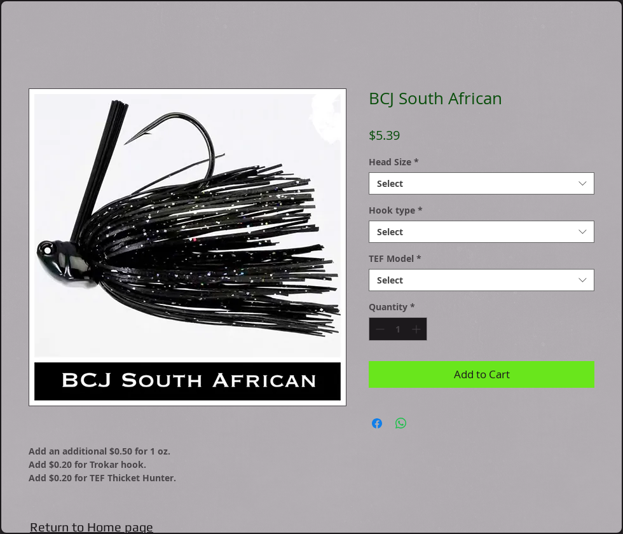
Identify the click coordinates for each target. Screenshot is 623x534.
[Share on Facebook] (377, 423)
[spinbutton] (398, 329)
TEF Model (395, 258)
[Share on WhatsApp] (401, 423)
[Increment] (417, 329)
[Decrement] (379, 329)
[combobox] (481, 183)
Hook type (396, 210)
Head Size (394, 161)
